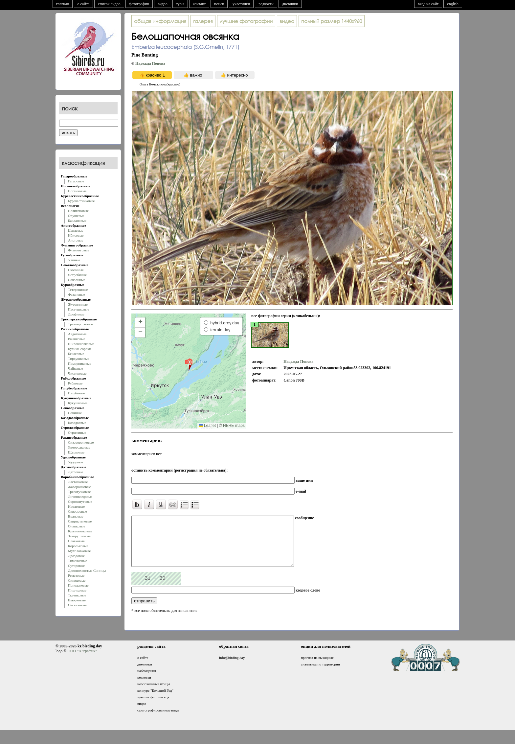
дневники (290, 4)
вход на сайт (428, 4)
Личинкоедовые (80, 497)
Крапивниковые (80, 531)
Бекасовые (76, 354)
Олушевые (76, 216)
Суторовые (76, 566)
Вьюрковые (77, 600)
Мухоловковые (79, 551)
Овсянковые (77, 605)
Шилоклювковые (81, 344)
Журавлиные (78, 304)
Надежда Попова (150, 63)
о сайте (84, 4)
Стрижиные (77, 432)
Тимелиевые (77, 561)
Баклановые (77, 220)
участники (241, 4)
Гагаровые (76, 181)
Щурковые (76, 452)
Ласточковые (78, 482)
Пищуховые (77, 590)
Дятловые (75, 472)
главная (62, 4)
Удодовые (75, 462)
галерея (203, 21)
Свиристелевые (80, 521)
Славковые (76, 541)
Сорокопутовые (80, 501)
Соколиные (76, 280)
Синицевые (76, 580)
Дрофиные (76, 314)
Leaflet (207, 425)
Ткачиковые (77, 595)
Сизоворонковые (81, 442)
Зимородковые (79, 447)
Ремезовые (76, 575)
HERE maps (234, 425)
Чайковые (75, 368)
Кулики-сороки (79, 349)
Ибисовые (75, 235)
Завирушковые (79, 536)
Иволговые (76, 506)
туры (180, 4)
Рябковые (75, 383)
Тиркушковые (78, 358)
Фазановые (76, 294)
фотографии (139, 4)
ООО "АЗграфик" (82, 661)
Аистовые (75, 240)
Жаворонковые (79, 487)
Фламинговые (78, 250)
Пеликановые (78, 211)
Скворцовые (77, 511)
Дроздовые (76, 556)
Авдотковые (77, 334)
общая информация (160, 21)
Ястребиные (77, 275)
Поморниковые (79, 363)
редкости (266, 4)
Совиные (75, 413)
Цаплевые (75, 230)
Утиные (74, 260)
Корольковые (78, 546)
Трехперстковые (80, 324)
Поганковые (77, 191)
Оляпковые (76, 526)
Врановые (75, 516)
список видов (109, 4)
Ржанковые (76, 339)
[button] (188, 364)
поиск (219, 4)
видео (163, 4)
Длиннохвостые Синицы (87, 570)
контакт (199, 4)
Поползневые (78, 585)
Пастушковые (78, 309)
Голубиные (76, 393)
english (453, 4)
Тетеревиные (78, 289)
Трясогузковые (79, 492)
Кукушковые (77, 403)
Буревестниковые (81, 201)
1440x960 (331, 21)
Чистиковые (77, 373)
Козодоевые (77, 423)
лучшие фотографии (246, 21)
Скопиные (76, 270)
